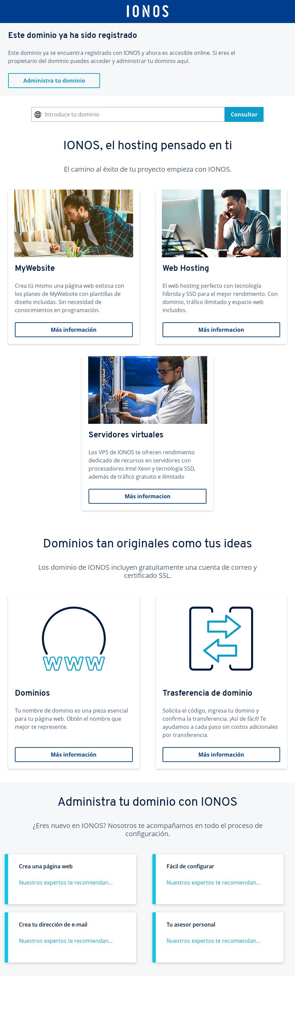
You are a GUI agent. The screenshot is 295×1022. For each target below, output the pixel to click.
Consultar (244, 114)
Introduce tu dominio (72, 114)
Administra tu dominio (54, 80)
